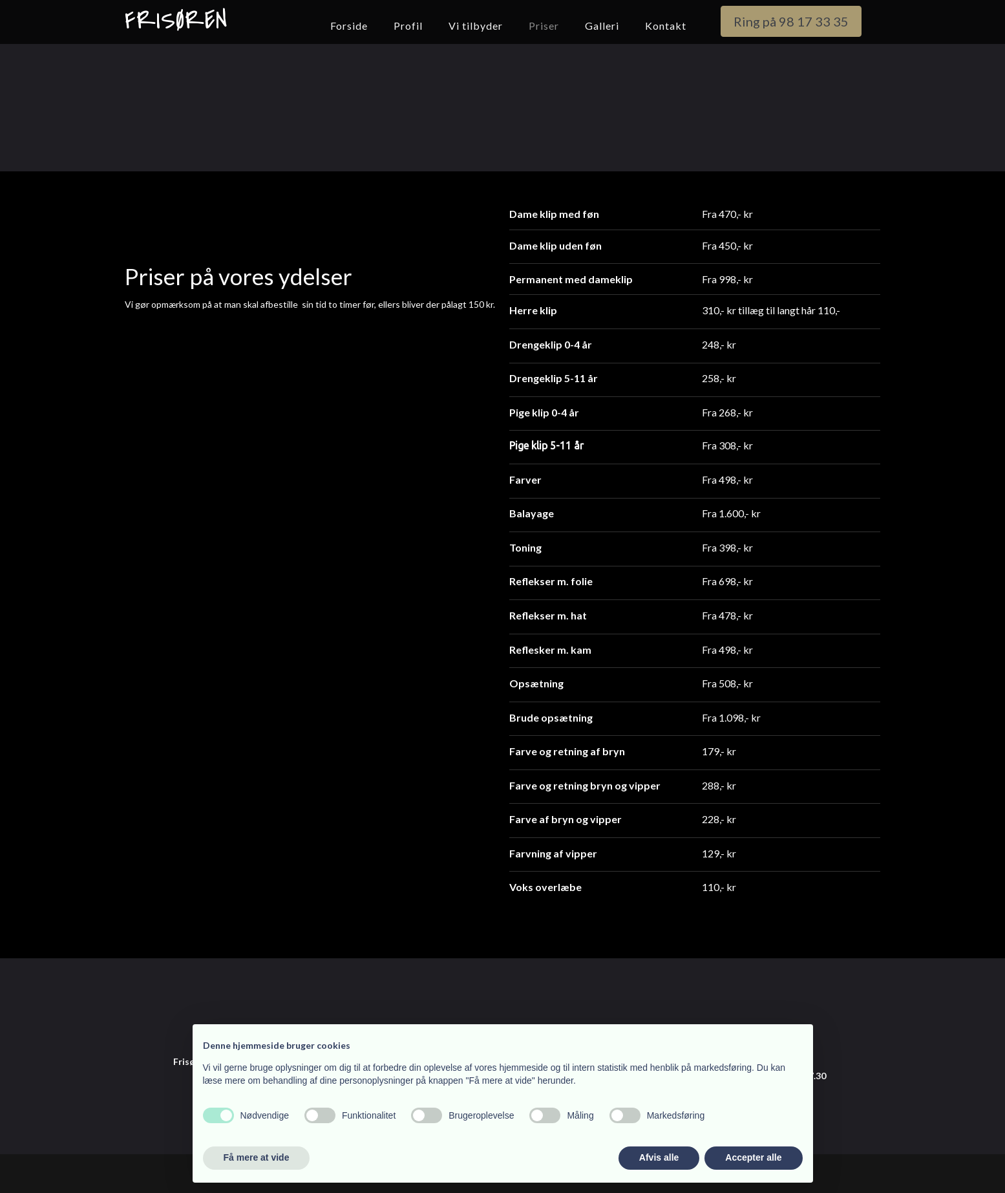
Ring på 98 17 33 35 (791, 21)
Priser (544, 25)
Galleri (602, 25)
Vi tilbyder (476, 25)
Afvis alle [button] (659, 1157)
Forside (349, 25)
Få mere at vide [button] (257, 1157)
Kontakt (665, 25)
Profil (408, 25)
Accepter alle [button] (753, 1157)
